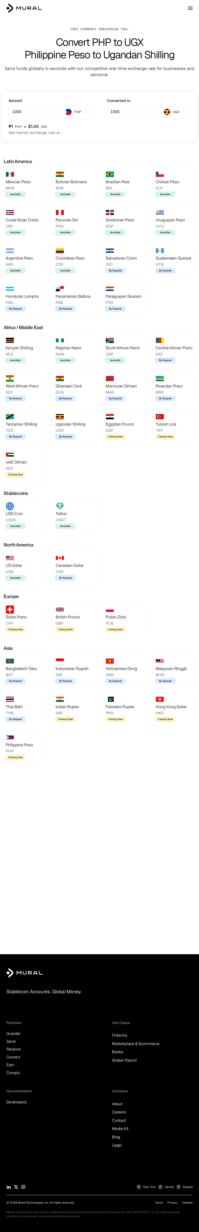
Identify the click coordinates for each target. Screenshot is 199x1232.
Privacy (172, 1203)
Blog (116, 1137)
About (117, 1103)
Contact (119, 1120)
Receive (13, 1049)
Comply (13, 1072)
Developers (16, 1102)
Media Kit (120, 1128)
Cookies (187, 1203)
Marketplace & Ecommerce (135, 1043)
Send (10, 1041)
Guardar (13, 1033)
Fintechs (119, 1035)
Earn (10, 1064)
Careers (119, 1112)
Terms (159, 1203)
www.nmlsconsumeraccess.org (59, 1216)
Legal (117, 1145)
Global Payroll (124, 1060)
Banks (117, 1051)
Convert (13, 1057)
